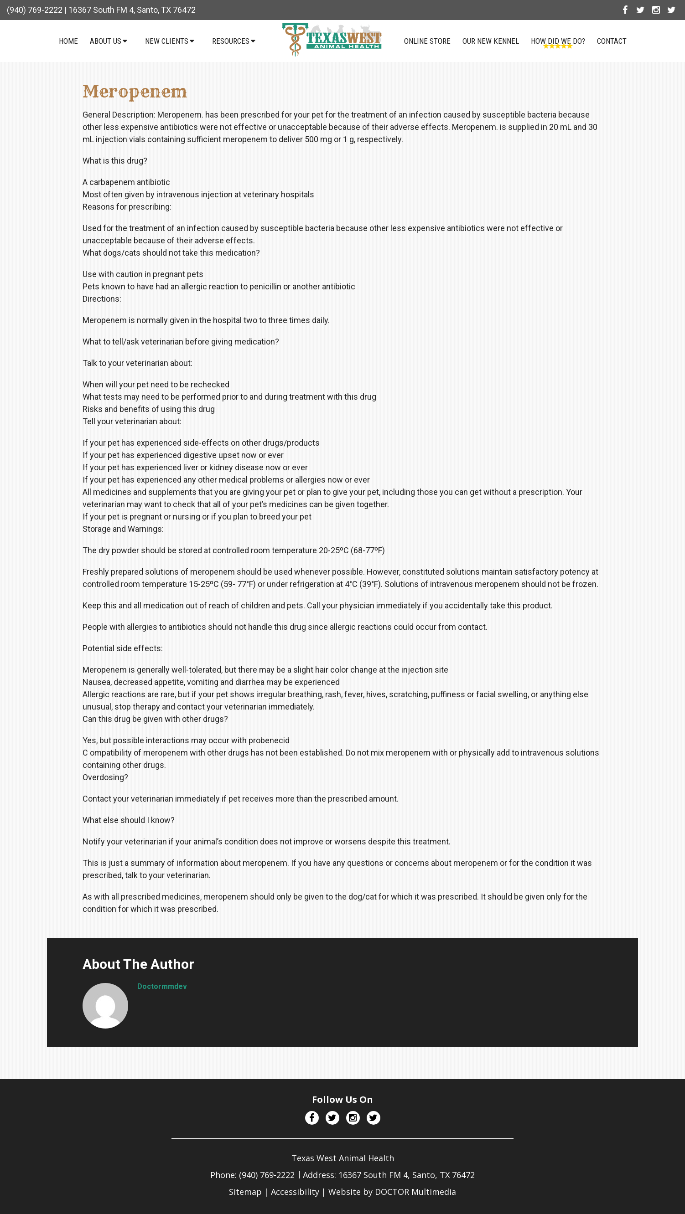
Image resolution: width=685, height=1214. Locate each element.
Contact (612, 41)
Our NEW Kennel (490, 41)
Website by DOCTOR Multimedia (392, 1191)
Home (68, 41)
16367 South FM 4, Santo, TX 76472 (132, 10)
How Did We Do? (558, 41)
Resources (230, 41)
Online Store (427, 41)
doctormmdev (162, 986)
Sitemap (245, 1191)
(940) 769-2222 (34, 10)
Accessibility (295, 1191)
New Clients (166, 41)
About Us (105, 41)
